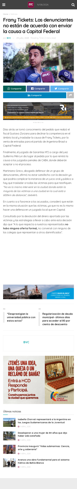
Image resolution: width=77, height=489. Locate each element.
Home (5, 14)
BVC (9, 38)
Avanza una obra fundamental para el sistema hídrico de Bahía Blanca (43, 461)
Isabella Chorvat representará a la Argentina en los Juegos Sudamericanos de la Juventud (44, 421)
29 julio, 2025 (22, 38)
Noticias (14, 14)
